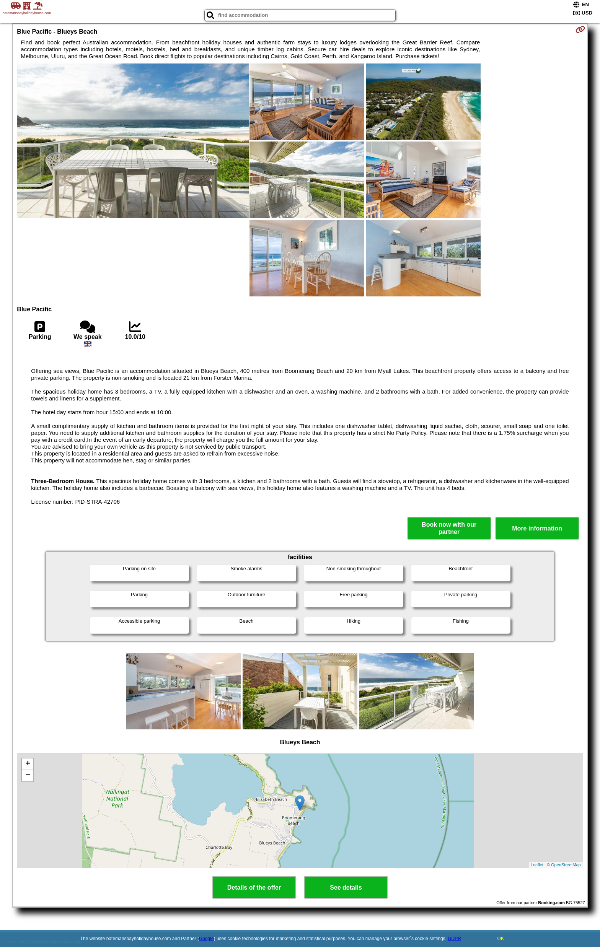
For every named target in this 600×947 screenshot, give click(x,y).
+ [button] (27, 764)
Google (206, 938)
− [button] (27, 775)
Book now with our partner (449, 528)
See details (346, 887)
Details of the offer (254, 887)
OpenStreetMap (566, 864)
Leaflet (537, 864)
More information (537, 528)
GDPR (454, 938)
